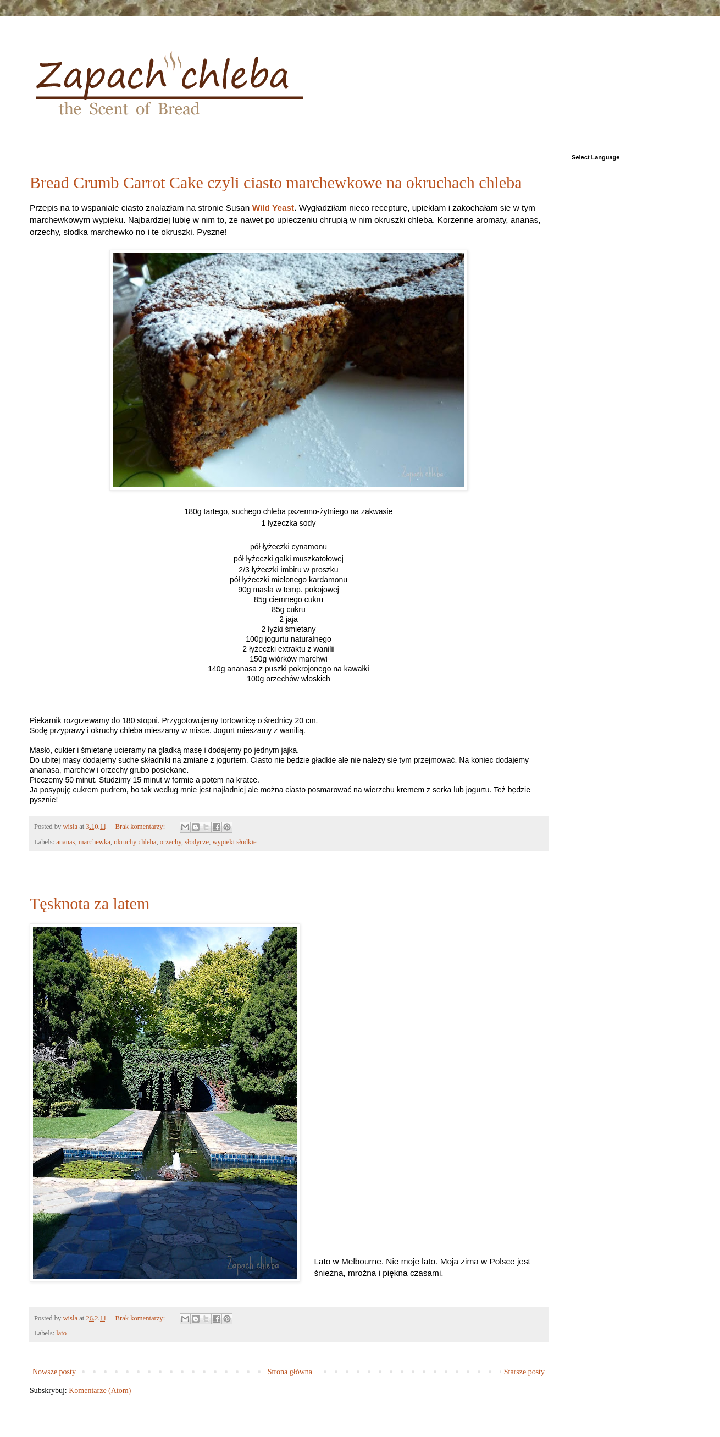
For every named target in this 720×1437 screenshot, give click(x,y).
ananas (65, 842)
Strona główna (290, 1372)
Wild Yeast (273, 207)
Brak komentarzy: (141, 826)
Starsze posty (524, 1372)
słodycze (197, 842)
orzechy (170, 842)
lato (61, 1333)
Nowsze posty (54, 1372)
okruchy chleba (135, 842)
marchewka (94, 842)
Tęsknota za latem (89, 903)
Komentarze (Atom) (100, 1390)
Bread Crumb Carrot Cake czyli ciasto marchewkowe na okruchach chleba (276, 182)
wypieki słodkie (234, 842)
